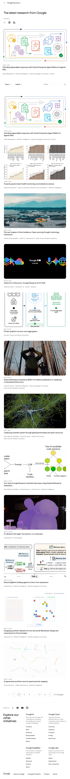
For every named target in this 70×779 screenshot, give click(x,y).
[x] (13, 708)
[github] (27, 708)
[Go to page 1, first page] (8, 694)
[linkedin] (17, 708)
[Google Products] (34, 774)
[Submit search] (65, 84)
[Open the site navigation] (4, 3)
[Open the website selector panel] (22, 3)
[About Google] (19, 774)
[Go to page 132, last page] (45, 694)
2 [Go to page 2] (24, 694)
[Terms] (55, 774)
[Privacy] (46, 774)
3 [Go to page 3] (29, 694)
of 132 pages (59, 695)
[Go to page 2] (40, 694)
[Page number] (50, 694)
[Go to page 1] (14, 694)
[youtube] (22, 708)
